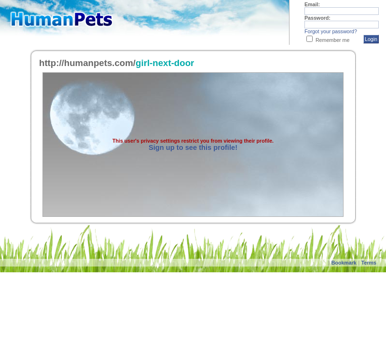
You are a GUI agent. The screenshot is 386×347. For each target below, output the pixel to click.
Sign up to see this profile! (193, 147)
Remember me (332, 40)
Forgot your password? (330, 31)
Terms (368, 263)
